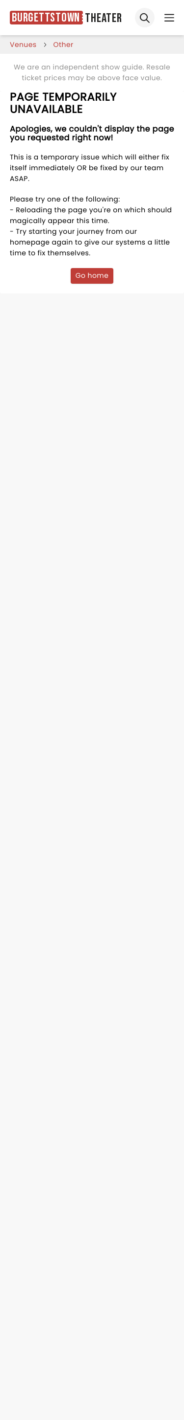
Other (63, 44)
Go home (92, 275)
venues (23, 44)
